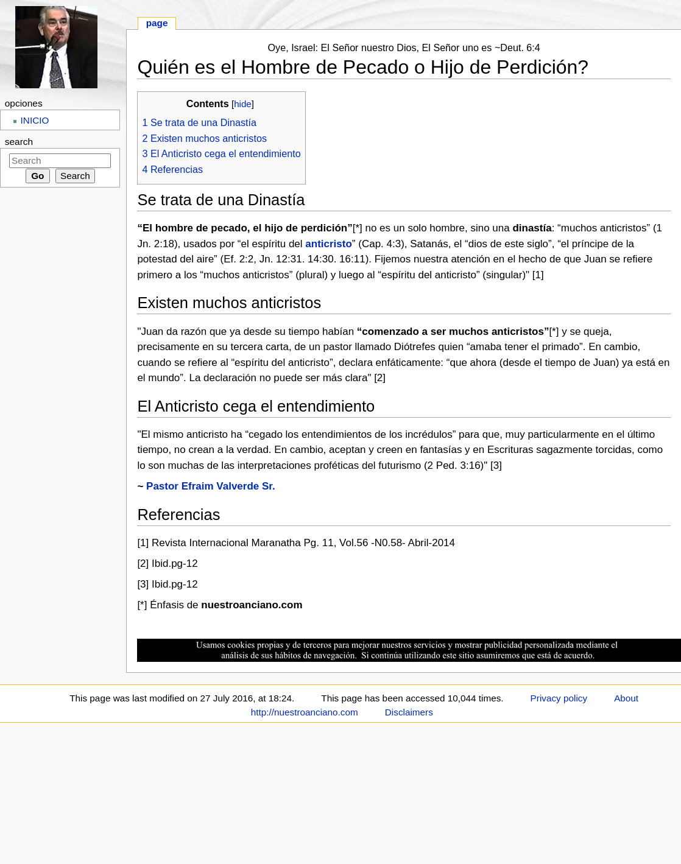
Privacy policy (559, 698)
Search (19, 141)
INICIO (35, 120)
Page (157, 23)
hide (243, 104)
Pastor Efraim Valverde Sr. (210, 486)
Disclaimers (409, 712)
